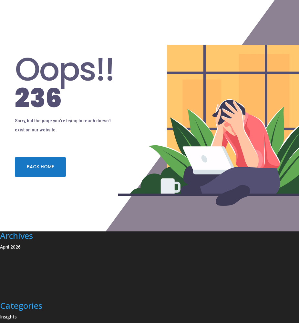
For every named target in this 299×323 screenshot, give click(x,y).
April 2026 (10, 247)
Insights (8, 317)
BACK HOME (40, 166)
